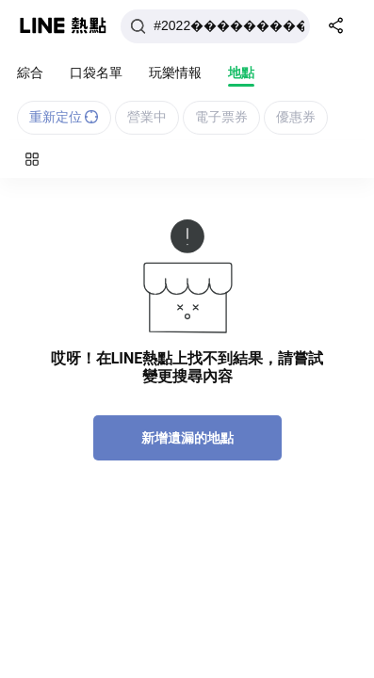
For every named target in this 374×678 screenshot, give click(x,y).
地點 (241, 72)
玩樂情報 (175, 72)
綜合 (30, 72)
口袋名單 (96, 72)
